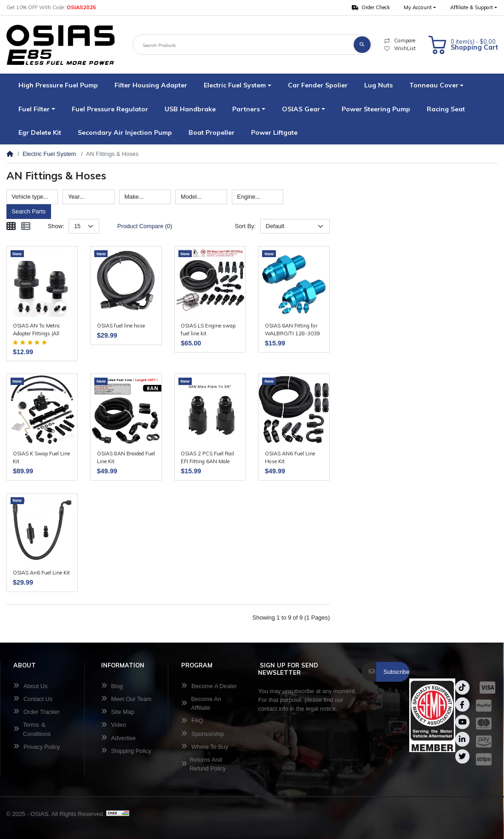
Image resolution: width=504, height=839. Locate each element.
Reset (65, 211)
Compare (399, 40)
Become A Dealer (209, 686)
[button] (420, 7)
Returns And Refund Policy (203, 764)
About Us (30, 686)
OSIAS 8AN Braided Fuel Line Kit (126, 457)
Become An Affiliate (201, 703)
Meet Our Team (126, 698)
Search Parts (28, 211)
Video (113, 724)
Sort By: (245, 226)
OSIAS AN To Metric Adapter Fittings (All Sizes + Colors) (36, 330)
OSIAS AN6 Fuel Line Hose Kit (290, 457)
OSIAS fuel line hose (121, 325)
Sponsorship (202, 733)
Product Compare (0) (144, 226)
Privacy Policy (36, 746)
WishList (399, 48)
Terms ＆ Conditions (32, 729)
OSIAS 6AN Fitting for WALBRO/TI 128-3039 (292, 329)
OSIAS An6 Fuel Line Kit (41, 572)
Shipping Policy (126, 750)
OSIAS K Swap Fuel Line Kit (41, 457)
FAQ (192, 720)
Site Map (117, 711)
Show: (56, 226)
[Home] (9, 153)
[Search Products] (243, 44)
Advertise (118, 738)
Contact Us (32, 698)
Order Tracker (36, 711)
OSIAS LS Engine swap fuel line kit (208, 329)
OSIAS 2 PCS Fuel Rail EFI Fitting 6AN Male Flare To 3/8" (207, 457)
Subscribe (397, 671)
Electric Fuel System (49, 153)
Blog (112, 686)
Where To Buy (204, 746)
